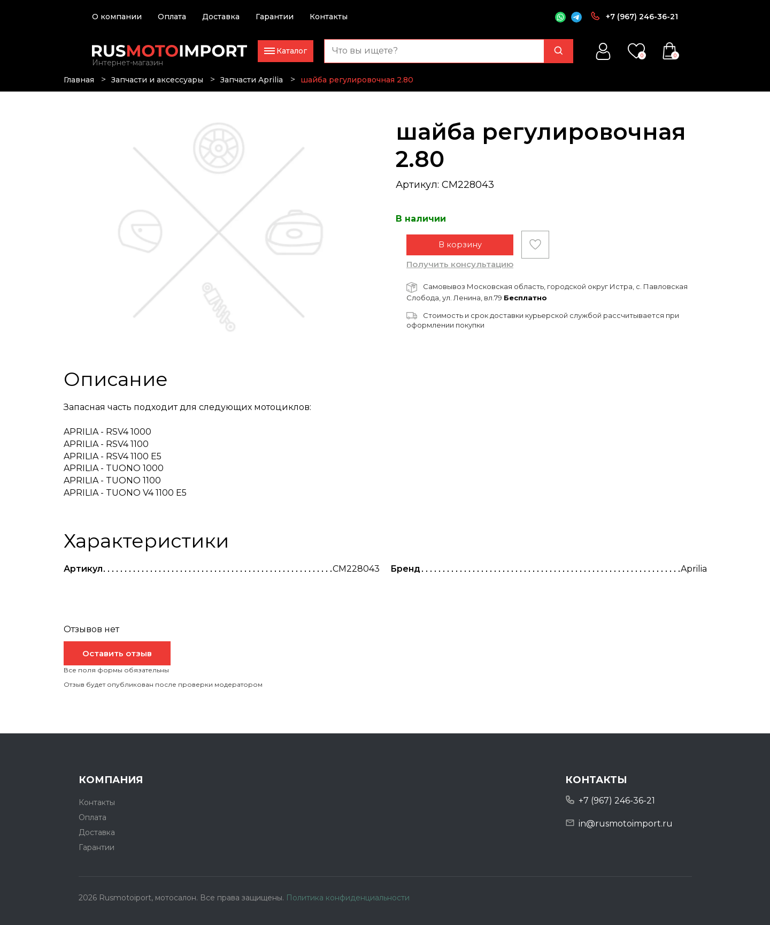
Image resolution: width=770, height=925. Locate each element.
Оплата (172, 16)
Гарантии (275, 16)
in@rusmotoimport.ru (626, 823)
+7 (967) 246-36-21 (642, 16)
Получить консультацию (459, 270)
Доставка (221, 16)
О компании (117, 16)
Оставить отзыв (117, 653)
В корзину (460, 250)
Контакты (329, 16)
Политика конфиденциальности (348, 898)
